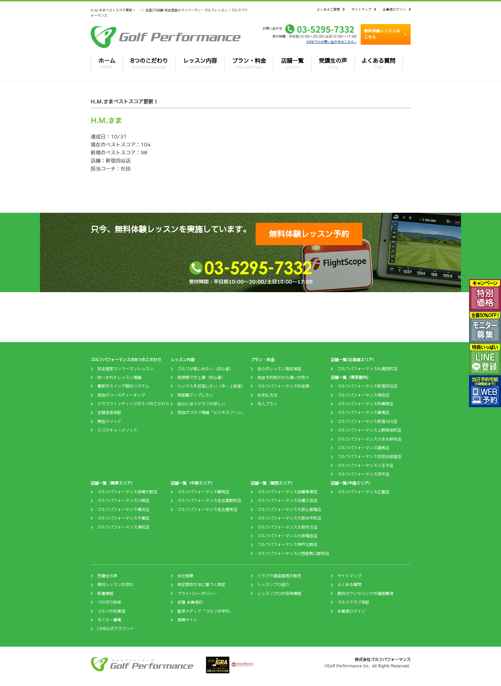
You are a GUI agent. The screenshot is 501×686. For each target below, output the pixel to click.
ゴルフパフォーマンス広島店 (363, 492)
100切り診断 (109, 602)
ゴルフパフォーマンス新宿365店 (367, 422)
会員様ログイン (394, 9)
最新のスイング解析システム (123, 386)
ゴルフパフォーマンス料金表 (283, 386)
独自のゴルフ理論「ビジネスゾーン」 (211, 413)
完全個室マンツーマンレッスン (125, 369)
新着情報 (105, 594)
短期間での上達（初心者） (201, 378)
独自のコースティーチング (121, 395)
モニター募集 (109, 620)
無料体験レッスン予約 (309, 234)
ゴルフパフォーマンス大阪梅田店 (287, 536)
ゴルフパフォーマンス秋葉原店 (365, 404)
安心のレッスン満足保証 (279, 369)
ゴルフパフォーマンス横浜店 (123, 510)
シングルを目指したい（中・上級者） (211, 386)
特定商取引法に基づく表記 (201, 585)
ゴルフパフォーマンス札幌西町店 (367, 369)
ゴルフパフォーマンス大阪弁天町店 (289, 518)
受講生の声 (333, 63)
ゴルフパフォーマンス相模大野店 (127, 492)
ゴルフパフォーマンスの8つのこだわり (126, 360)
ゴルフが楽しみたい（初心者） (205, 369)
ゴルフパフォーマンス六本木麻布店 (369, 439)
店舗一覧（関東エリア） (113, 483)
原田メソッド (109, 422)
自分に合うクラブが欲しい (201, 404)
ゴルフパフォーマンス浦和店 (123, 527)
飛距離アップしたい (195, 395)
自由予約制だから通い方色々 (283, 378)
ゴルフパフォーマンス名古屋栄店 (207, 510)
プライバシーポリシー (197, 594)
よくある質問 (378, 63)
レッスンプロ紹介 (273, 585)
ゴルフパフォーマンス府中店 (363, 474)
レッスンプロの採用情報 (279, 594)
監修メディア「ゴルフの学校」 (205, 611)
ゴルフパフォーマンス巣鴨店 (363, 413)
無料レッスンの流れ (115, 585)
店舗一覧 (292, 63)
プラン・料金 (249, 63)
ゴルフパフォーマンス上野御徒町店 (369, 430)
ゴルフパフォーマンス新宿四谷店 (367, 386)
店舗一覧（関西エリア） (273, 483)
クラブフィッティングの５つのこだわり (133, 404)
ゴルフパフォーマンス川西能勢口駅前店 (293, 554)
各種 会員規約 (190, 602)
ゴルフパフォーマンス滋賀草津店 (287, 492)
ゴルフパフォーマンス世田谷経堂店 (369, 457)
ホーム (106, 63)
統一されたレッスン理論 (119, 378)
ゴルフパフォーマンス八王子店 (365, 466)
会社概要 (185, 576)
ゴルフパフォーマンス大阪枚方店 (287, 527)
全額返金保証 (109, 413)
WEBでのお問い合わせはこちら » (331, 41)
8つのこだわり (149, 63)
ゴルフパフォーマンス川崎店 (123, 501)
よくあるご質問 (328, 9)
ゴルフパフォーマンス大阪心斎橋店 (289, 510)
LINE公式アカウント (115, 629)
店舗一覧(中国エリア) (350, 483)
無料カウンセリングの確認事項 (365, 594)
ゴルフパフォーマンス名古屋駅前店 (209, 501)
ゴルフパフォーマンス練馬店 (363, 448)
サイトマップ (361, 9)
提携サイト (187, 620)
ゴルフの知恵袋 (111, 611)
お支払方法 (267, 395)
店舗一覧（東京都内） (351, 378)
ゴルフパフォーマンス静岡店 (203, 492)
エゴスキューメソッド (117, 430)
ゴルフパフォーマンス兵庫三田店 (287, 501)
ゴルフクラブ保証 (353, 602)
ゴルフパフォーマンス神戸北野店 (287, 545)
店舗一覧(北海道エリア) (352, 360)
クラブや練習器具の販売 (279, 576)
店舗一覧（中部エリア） (193, 483)
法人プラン (267, 404)
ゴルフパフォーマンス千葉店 (123, 518)
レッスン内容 (200, 63)
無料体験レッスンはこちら (382, 34)
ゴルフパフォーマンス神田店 (363, 395)
